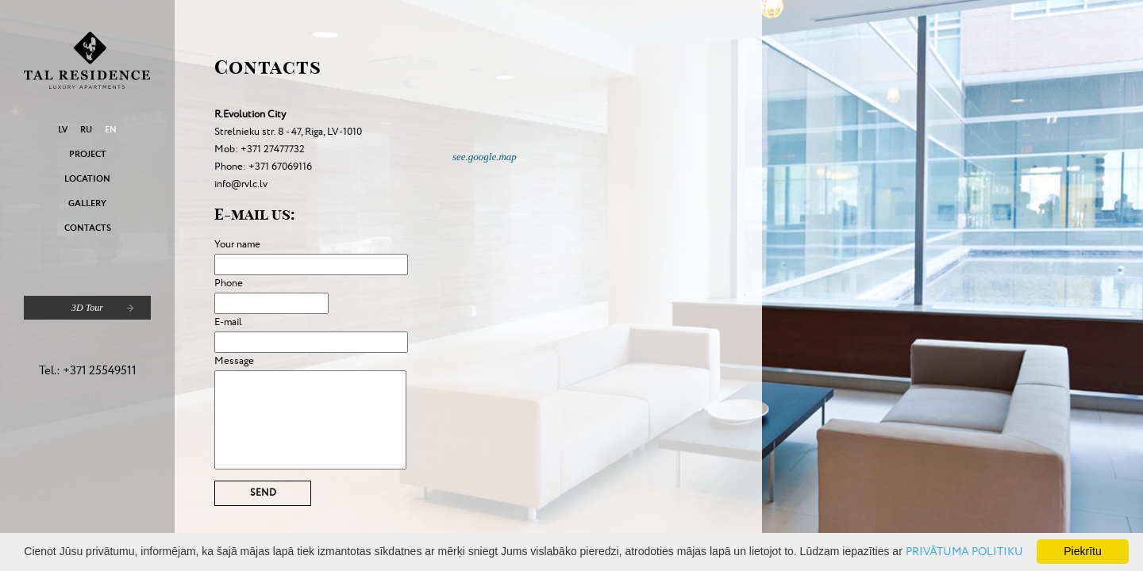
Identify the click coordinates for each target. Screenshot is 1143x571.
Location (87, 178)
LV (62, 129)
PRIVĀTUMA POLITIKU (964, 552)
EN (111, 129)
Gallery (87, 203)
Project (87, 154)
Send (263, 493)
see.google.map (484, 157)
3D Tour (87, 307)
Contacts (87, 228)
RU (86, 129)
